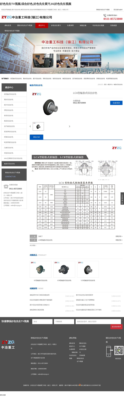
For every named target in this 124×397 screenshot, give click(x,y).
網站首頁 (8, 25)
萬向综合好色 (27, 78)
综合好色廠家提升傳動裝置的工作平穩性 (89, 310)
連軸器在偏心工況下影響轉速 (85, 300)
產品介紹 (36, 137)
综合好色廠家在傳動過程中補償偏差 (41, 300)
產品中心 (42, 25)
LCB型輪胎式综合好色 (45, 240)
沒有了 (40, 236)
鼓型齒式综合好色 (16, 78)
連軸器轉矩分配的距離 (37, 310)
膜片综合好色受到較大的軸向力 (39, 305)
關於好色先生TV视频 (24, 25)
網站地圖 (3, 395)
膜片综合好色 (37, 78)
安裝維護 (113, 25)
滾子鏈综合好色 (77, 78)
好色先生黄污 (56, 25)
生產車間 (70, 25)
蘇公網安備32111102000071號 (90, 385)
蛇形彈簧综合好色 (112, 78)
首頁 (105, 84)
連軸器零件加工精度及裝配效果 (39, 295)
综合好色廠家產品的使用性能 (85, 305)
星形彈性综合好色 (89, 78)
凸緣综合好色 (8, 147)
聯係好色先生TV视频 (102, 9)
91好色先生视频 (98, 25)
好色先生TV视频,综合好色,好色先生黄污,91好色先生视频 (35, 3)
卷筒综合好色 (57, 78)
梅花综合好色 (67, 78)
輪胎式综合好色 (9, 164)
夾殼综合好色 (8, 153)
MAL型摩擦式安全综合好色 (13, 158)
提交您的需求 (116, 326)
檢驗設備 (83, 25)
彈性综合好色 (47, 78)
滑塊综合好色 (100, 78)
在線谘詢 (116, 103)
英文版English (118, 9)
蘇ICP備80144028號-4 (72, 385)
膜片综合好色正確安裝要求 (84, 295)
